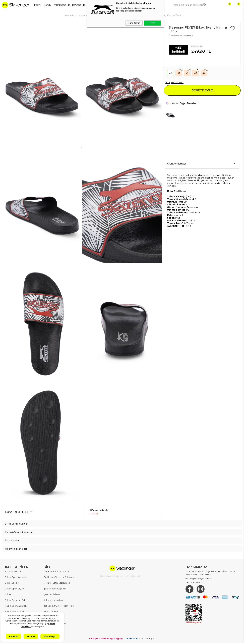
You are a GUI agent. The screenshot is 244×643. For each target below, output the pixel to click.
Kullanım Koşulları (53, 599)
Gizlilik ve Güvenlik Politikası (58, 577)
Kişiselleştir (49, 636)
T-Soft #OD (131, 638)
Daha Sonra (134, 23)
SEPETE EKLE (202, 90)
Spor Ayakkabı (12, 571)
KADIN (47, 5)
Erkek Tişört (11, 594)
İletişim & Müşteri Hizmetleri (58, 605)
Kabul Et (13, 636)
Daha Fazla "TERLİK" (18, 511)
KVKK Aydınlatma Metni (56, 571)
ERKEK (37, 5)
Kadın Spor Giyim (14, 611)
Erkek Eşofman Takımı (17, 599)
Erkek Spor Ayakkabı (16, 577)
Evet (152, 23)
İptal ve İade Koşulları (54, 588)
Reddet (31, 636)
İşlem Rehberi (50, 611)
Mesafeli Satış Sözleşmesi (56, 582)
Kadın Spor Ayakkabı (16, 605)
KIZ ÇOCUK (78, 5)
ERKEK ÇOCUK (61, 5)
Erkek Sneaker (12, 582)
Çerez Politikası (51, 594)
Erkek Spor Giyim (14, 588)
